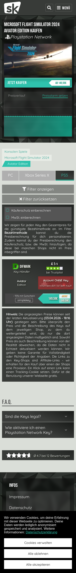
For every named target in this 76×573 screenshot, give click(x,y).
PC (10, 175)
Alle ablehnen (38, 554)
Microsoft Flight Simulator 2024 (26, 158)
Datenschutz (20, 507)
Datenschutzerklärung (41, 532)
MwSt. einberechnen (23, 217)
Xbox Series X (37, 175)
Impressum (19, 496)
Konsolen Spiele (15, 152)
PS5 (64, 175)
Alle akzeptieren (38, 564)
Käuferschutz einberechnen (28, 210)
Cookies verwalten (38, 543)
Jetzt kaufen (38, 83)
